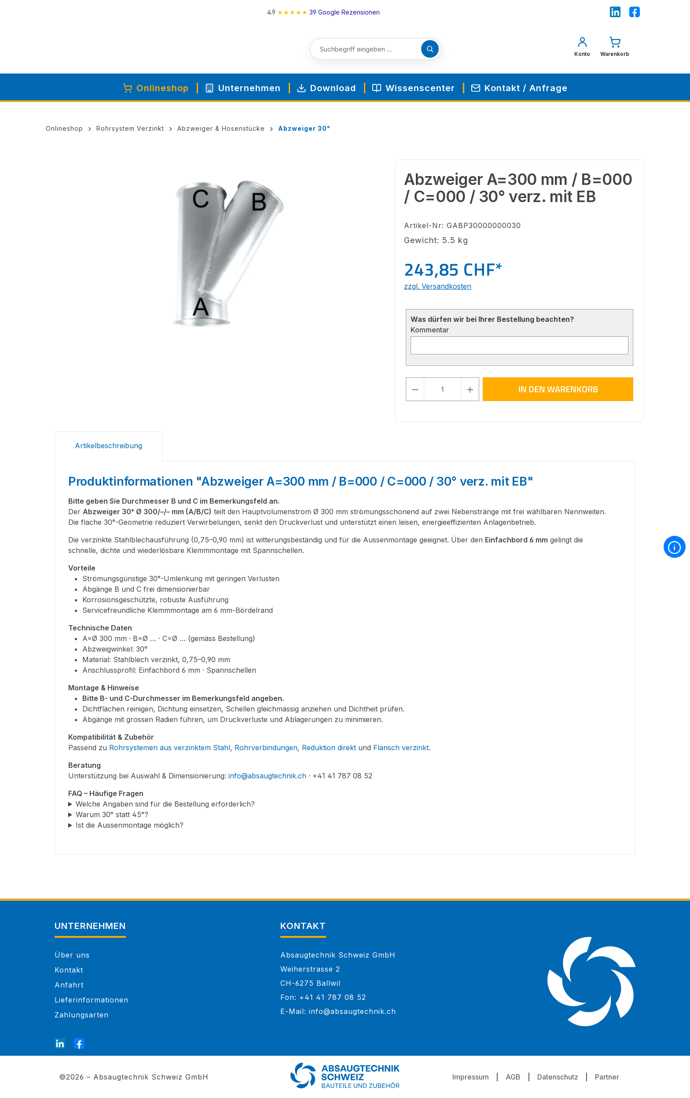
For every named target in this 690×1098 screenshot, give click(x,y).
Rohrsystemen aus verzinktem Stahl (169, 747)
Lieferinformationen (91, 999)
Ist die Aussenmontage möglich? (130, 825)
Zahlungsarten (82, 1014)
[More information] (675, 547)
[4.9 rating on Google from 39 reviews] (323, 12)
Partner (607, 1076)
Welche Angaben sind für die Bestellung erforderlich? (165, 804)
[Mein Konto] (582, 49)
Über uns (72, 955)
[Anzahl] (443, 389)
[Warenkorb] (614, 49)
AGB (513, 1076)
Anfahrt (69, 984)
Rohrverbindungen (266, 747)
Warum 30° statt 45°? (112, 814)
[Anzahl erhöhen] (470, 389)
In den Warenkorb (558, 389)
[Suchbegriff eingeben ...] (375, 49)
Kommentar (430, 329)
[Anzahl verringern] (415, 389)
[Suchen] (430, 49)
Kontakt (69, 969)
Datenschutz (557, 1076)
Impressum (470, 1076)
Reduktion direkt (329, 747)
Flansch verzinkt (401, 747)
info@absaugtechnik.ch (267, 775)
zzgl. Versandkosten (437, 286)
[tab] (108, 446)
